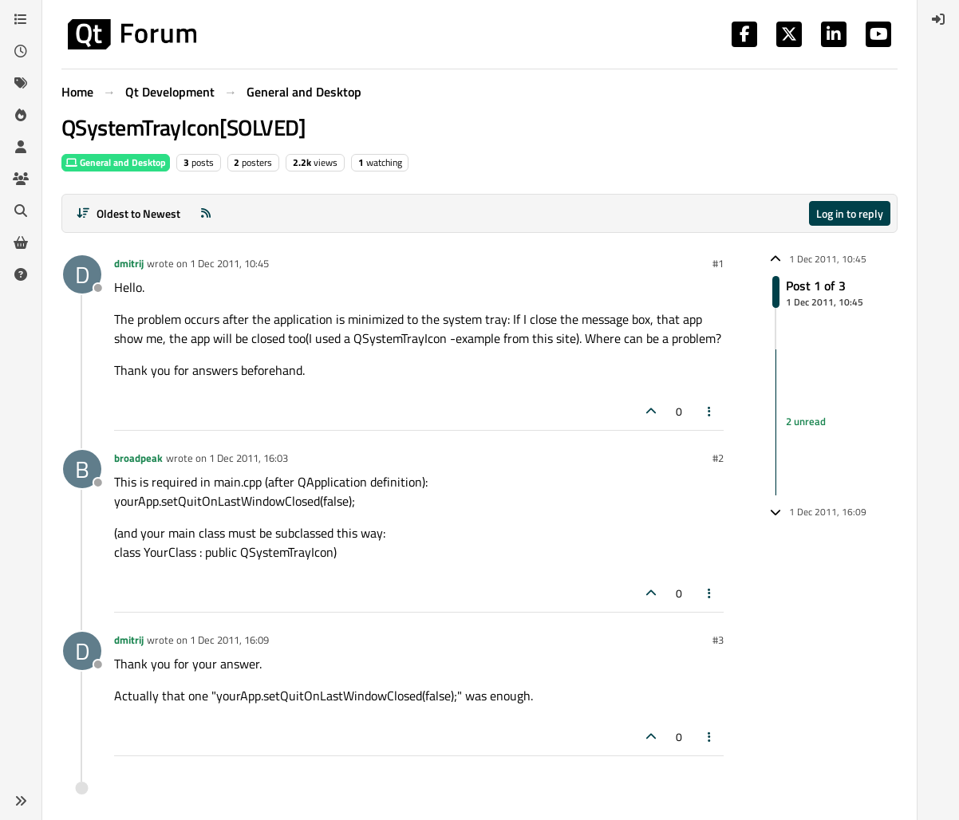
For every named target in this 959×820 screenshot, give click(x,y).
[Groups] (20, 178)
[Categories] (20, 19)
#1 (718, 263)
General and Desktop (115, 162)
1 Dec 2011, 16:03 (248, 458)
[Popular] (20, 115)
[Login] (938, 19)
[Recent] (20, 51)
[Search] (20, 210)
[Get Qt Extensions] (20, 242)
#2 (718, 458)
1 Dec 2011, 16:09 (229, 640)
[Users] (20, 147)
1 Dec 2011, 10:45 (229, 263)
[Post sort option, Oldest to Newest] (128, 213)
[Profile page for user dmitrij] (82, 274)
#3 (718, 640)
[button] (20, 801)
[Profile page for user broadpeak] (82, 469)
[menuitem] (938, 19)
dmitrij (129, 263)
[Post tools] (710, 411)
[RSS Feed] (206, 213)
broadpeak (138, 458)
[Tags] (20, 83)
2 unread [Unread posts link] (806, 422)
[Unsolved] (20, 274)
